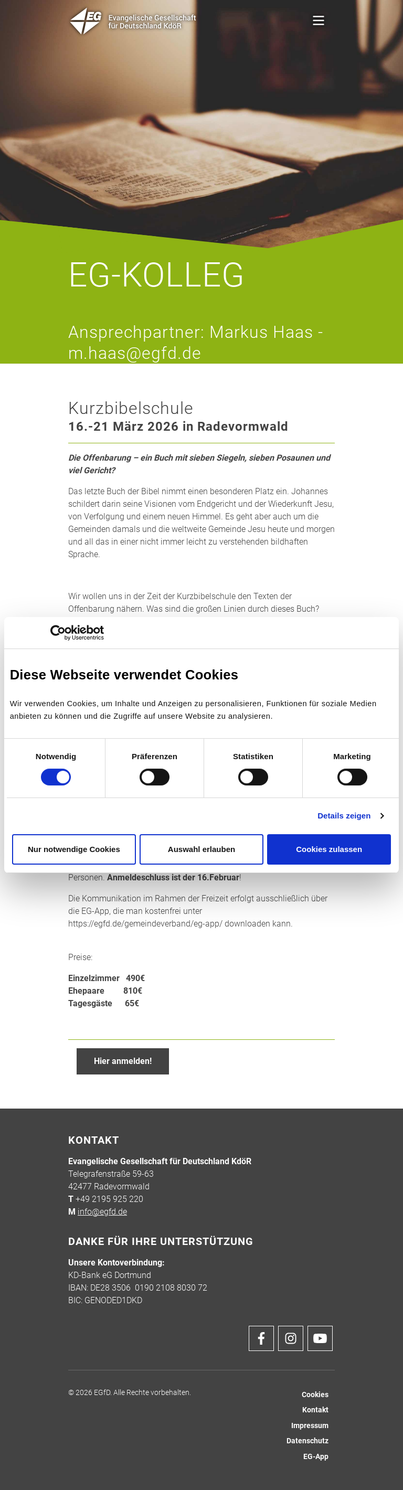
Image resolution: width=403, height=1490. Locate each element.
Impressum (309, 1425)
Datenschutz (307, 1440)
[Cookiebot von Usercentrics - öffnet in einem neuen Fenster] (58, 633)
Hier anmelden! (123, 1061)
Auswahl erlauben (201, 849)
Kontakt (315, 1410)
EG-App (315, 1456)
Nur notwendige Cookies (74, 849)
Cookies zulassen (329, 849)
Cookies (315, 1394)
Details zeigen (343, 815)
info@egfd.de (102, 1212)
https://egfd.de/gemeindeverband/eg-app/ (145, 924)
